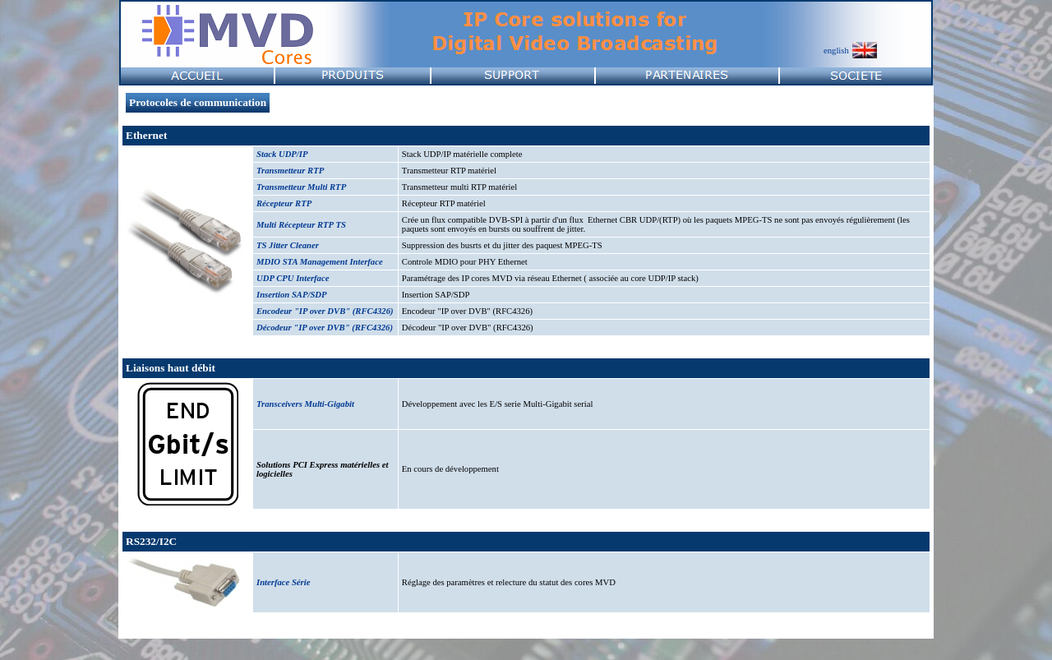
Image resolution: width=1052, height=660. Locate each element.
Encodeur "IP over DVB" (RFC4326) (325, 311)
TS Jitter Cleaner (287, 245)
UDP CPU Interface (292, 278)
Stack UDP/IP (281, 154)
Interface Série (283, 582)
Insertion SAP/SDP (291, 294)
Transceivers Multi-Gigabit (305, 403)
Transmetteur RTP (290, 170)
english (836, 50)
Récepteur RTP (283, 203)
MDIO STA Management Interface (319, 261)
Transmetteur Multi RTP (301, 187)
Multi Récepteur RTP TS (301, 224)
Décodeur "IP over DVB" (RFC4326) (324, 327)
